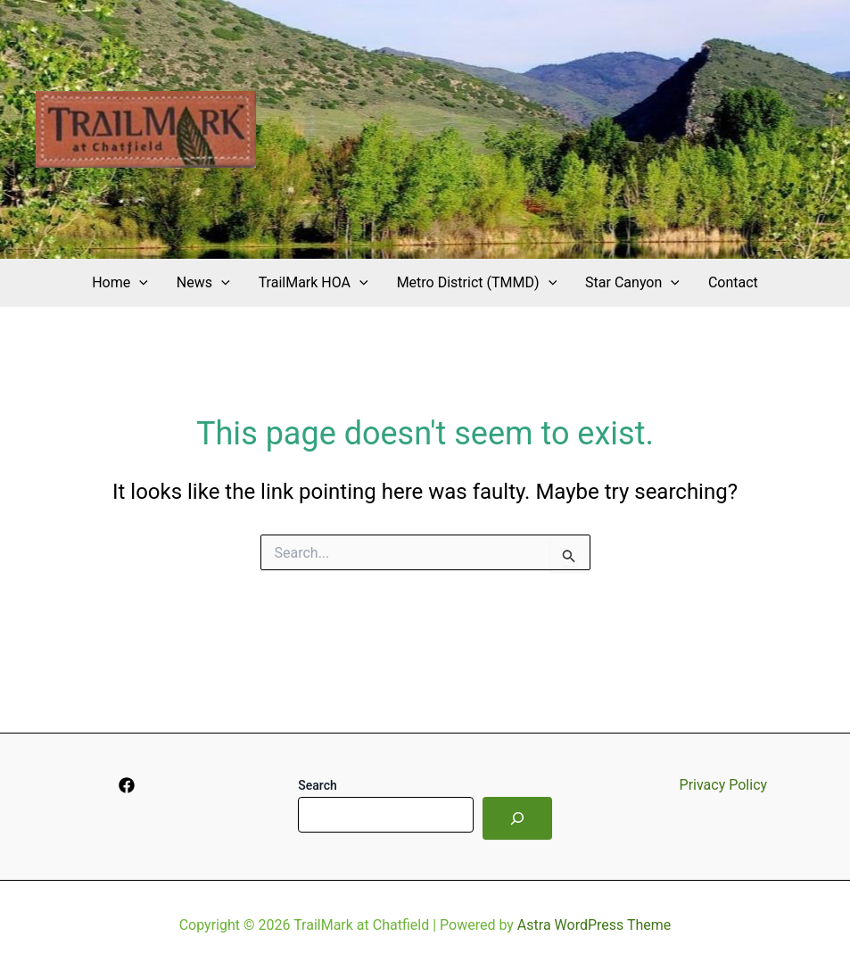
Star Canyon (632, 283)
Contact (733, 282)
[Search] (517, 818)
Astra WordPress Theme (594, 924)
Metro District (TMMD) (477, 283)
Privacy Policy (724, 784)
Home (120, 283)
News (203, 283)
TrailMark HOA (313, 283)
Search (317, 785)
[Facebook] (127, 785)
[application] (139, 283)
